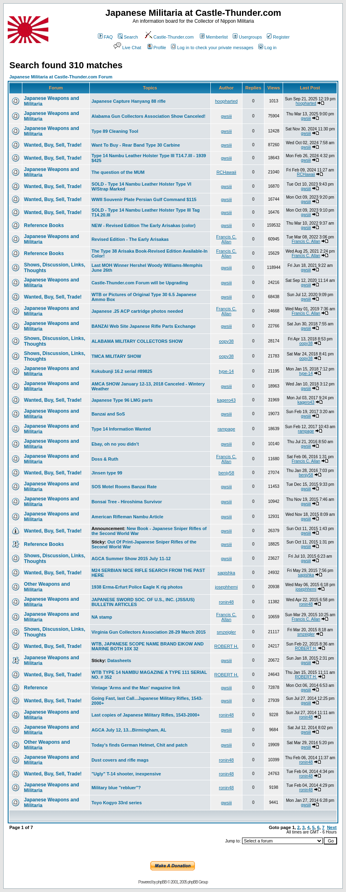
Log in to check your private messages (212, 47)
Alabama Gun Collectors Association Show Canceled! (148, 116)
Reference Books (44, 225)
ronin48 (226, 602)
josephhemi (226, 587)
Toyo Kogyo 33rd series (116, 802)
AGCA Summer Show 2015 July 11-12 (131, 558)
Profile (156, 47)
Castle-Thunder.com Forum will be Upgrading (139, 282)
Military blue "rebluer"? (116, 787)
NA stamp (101, 617)
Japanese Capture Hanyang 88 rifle (128, 101)
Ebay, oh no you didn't (115, 444)
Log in (267, 47)
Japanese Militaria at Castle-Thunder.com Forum (60, 76)
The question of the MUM (118, 172)
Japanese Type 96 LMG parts (122, 400)
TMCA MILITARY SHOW (116, 356)
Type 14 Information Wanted (121, 429)
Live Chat (126, 47)
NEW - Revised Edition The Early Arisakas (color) (143, 225)
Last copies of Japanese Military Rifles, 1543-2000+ (145, 714)
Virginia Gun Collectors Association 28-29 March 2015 (148, 632)
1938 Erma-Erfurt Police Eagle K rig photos (136, 587)
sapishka (226, 572)
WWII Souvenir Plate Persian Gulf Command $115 (144, 199)
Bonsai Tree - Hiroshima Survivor (126, 501)
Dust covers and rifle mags (120, 760)
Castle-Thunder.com (169, 37)
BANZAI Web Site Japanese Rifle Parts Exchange (143, 326)
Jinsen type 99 (106, 472)
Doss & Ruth (104, 459)
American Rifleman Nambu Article (127, 516)
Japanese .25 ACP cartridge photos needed (137, 311)
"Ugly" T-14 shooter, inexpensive (126, 773)
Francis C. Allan (226, 239)
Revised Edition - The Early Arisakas (130, 239)
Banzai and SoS (108, 413)
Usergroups (247, 37)
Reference (36, 688)
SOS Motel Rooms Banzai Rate (124, 486)
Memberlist (214, 37)
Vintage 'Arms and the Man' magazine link (135, 687)
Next (332, 827)
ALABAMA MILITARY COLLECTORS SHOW (137, 341)
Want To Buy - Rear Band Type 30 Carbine (135, 145)
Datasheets (119, 660)
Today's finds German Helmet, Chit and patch (139, 745)
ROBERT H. (226, 646)
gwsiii (226, 116)
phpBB (161, 882)
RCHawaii (226, 172)
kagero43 (226, 400)
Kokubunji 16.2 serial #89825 (121, 371)
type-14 (226, 371)
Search (128, 37)
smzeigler (226, 632)
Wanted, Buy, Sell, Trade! (53, 145)
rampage (226, 429)
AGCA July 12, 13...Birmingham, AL (128, 729)
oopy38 (226, 341)
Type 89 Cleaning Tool (114, 131)
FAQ (105, 37)
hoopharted (226, 101)
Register (278, 37)
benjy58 (226, 472)
